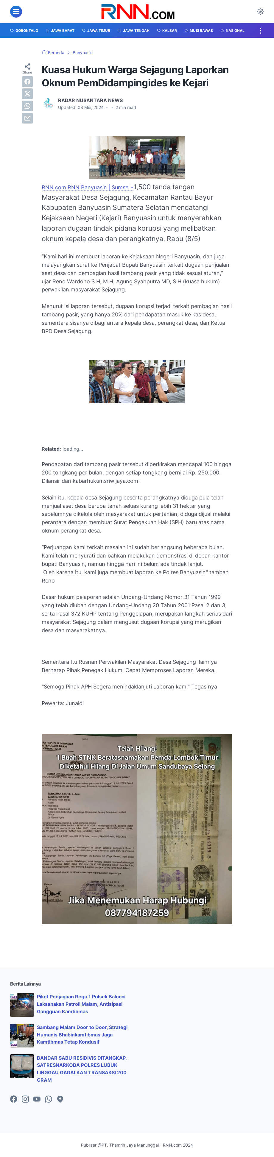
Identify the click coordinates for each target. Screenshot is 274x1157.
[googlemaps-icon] (60, 1099)
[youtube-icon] (37, 1099)
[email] (27, 118)
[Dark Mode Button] (260, 11)
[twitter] (27, 93)
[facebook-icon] (13, 1099)
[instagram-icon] (25, 1099)
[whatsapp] (27, 106)
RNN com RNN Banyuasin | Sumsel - (87, 187)
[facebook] (27, 81)
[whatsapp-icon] (48, 1099)
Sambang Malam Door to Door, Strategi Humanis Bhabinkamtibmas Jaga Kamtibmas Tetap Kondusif (82, 1034)
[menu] (16, 12)
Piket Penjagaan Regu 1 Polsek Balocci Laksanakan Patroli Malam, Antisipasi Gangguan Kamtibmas (81, 1004)
